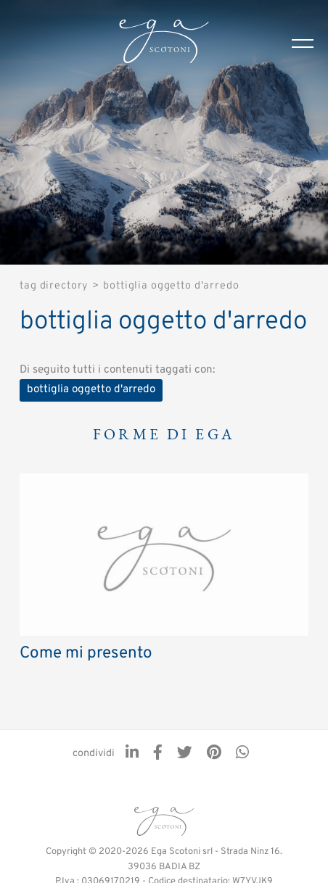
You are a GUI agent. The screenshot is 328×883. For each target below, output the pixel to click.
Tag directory (54, 286)
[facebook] (158, 754)
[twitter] (184, 754)
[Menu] (310, 43)
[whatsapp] (242, 754)
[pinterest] (214, 754)
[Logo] (164, 43)
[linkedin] (132, 754)
